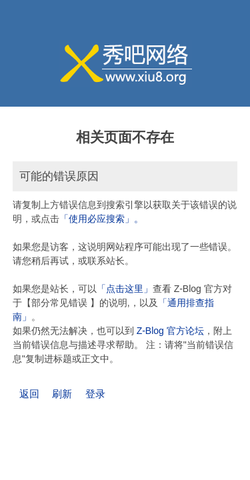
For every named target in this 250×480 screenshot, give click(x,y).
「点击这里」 (125, 288)
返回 (29, 393)
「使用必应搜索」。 (101, 218)
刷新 (62, 393)
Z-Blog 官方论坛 (170, 330)
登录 (95, 393)
